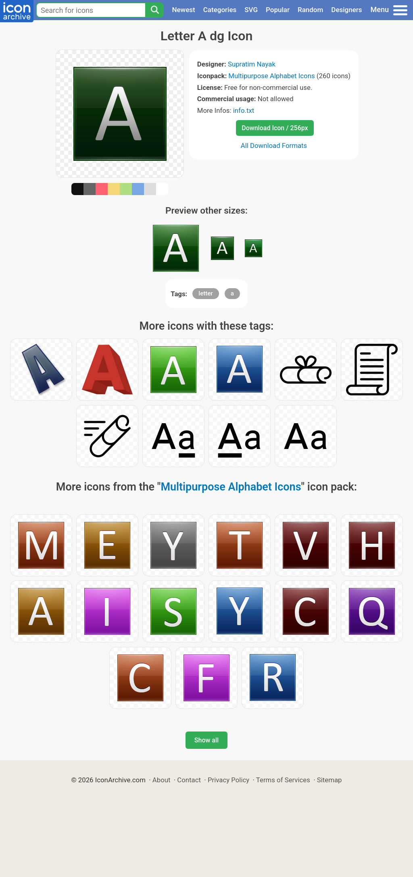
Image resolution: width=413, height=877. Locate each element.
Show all (206, 740)
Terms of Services (283, 780)
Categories (220, 10)
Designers (346, 10)
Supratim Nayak (251, 64)
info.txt (243, 110)
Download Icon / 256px (275, 128)
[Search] (154, 10)
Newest (183, 10)
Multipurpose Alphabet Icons (271, 76)
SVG (251, 10)
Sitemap (329, 780)
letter (205, 293)
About (161, 780)
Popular (278, 10)
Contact (189, 780)
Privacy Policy (228, 780)
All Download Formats (274, 145)
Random (310, 10)
